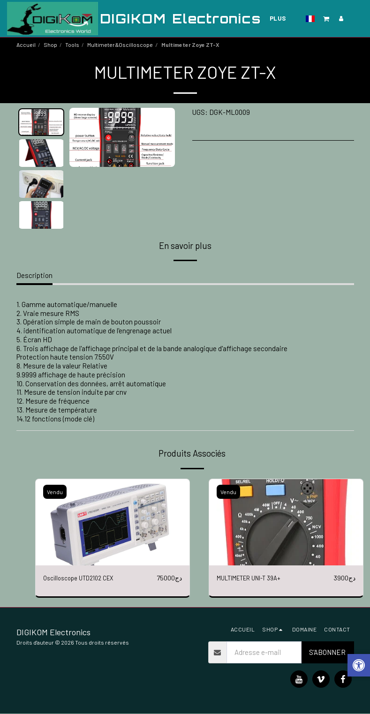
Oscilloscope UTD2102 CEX (84, 578)
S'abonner (327, 652)
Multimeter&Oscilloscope (120, 44)
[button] (326, 18)
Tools (72, 44)
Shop (50, 44)
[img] (112, 522)
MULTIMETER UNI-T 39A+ (255, 578)
